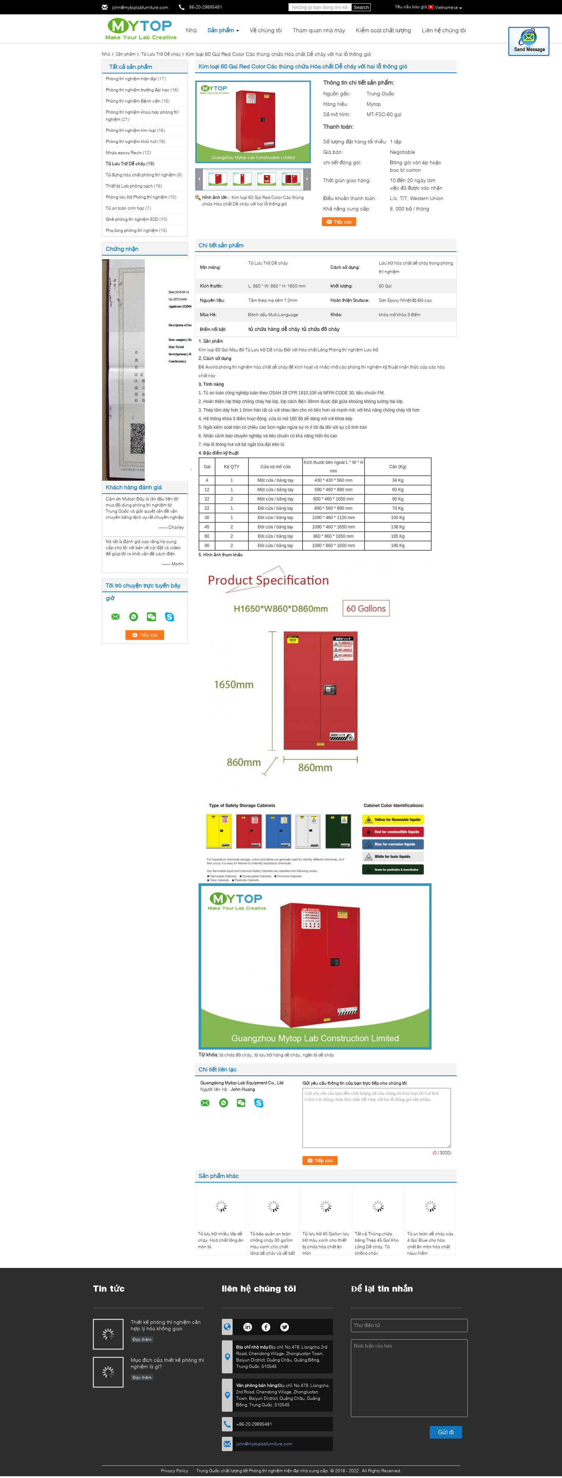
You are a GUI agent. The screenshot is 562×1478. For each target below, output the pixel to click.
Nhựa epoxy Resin (124, 152)
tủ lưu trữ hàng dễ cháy (277, 1055)
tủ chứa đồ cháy (236, 1055)
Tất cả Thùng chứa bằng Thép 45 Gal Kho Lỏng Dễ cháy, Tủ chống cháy (377, 1243)
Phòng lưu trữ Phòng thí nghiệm (136, 197)
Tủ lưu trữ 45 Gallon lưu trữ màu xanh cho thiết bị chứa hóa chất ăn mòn (326, 1243)
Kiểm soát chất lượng (383, 30)
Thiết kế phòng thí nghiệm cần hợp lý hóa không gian (166, 1325)
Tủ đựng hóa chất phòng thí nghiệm (141, 174)
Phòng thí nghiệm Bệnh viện (133, 101)
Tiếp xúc (343, 222)
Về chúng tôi (266, 30)
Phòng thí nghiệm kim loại (131, 130)
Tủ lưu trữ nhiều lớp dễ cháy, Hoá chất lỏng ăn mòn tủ (220, 1240)
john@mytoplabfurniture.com (140, 7)
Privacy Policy (174, 1470)
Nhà (191, 30)
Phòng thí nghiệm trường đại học (138, 89)
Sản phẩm (221, 30)
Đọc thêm (142, 1339)
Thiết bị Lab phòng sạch (129, 186)
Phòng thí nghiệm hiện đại (131, 78)
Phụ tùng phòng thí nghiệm (132, 230)
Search (361, 7)
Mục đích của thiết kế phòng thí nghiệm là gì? (167, 1363)
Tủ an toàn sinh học (125, 208)
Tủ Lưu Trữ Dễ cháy (161, 54)
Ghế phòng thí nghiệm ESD (132, 219)
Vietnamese (448, 7)
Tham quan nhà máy (319, 30)
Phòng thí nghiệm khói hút (131, 141)
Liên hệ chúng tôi (444, 30)
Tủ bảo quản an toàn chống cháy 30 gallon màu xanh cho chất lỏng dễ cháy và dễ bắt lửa (272, 1246)
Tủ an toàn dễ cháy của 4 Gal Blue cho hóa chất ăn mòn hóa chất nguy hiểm (430, 1243)
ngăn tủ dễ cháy (318, 1055)
